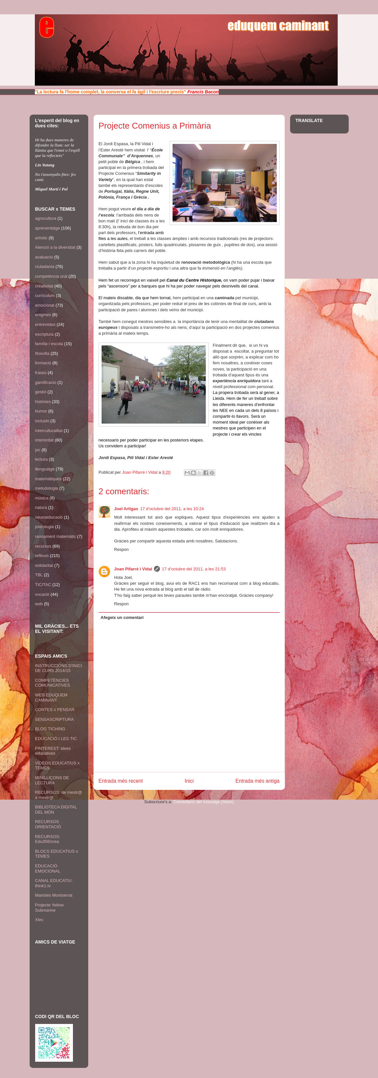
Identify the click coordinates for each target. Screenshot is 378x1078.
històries (43, 401)
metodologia (46, 488)
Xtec (39, 919)
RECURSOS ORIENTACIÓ (48, 824)
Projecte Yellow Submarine (49, 908)
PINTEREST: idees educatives (53, 751)
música (42, 498)
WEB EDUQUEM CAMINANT (51, 698)
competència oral (51, 276)
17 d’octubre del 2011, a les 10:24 (172, 508)
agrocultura (45, 218)
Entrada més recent (121, 781)
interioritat (44, 440)
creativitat (44, 286)
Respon (121, 549)
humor (41, 411)
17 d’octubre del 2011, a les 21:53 (194, 569)
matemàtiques (48, 478)
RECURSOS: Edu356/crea (47, 839)
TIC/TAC (43, 584)
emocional (44, 305)
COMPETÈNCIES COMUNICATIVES (52, 683)
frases (41, 372)
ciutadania (44, 266)
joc (38, 449)
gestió (41, 391)
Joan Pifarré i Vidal (140, 472)
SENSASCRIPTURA (54, 719)
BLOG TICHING (50, 728)
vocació (42, 594)
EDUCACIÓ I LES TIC (56, 738)
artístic (41, 237)
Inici (189, 781)
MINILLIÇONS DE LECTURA (52, 780)
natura (41, 507)
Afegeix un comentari (122, 617)
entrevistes (45, 324)
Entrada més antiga (257, 781)
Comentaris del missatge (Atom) (203, 801)
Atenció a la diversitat (55, 247)
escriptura (44, 334)
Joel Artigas (126, 508)
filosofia (42, 353)
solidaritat (44, 565)
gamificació (45, 382)
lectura (41, 459)
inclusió (42, 420)
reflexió (42, 555)
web (39, 603)
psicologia (44, 526)
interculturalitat (49, 430)
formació (43, 362)
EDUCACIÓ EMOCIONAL (48, 868)
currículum (45, 295)
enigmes (43, 314)
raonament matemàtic (55, 536)
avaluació (44, 257)
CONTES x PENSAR (55, 709)
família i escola (49, 343)
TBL (39, 574)
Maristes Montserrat (54, 895)
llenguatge (45, 469)
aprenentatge (47, 228)
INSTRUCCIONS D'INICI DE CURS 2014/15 (58, 668)
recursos (43, 546)
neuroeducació (49, 517)
